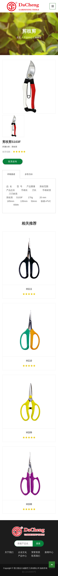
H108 (29, 504)
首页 (19, 37)
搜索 (38, 543)
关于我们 (9, 552)
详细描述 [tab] (11, 174)
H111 (29, 289)
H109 (29, 432)
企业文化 (22, 552)
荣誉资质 (35, 552)
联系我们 (35, 556)
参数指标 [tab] (29, 174)
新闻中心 (49, 552)
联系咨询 (12, 161)
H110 (29, 360)
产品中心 (28, 37)
